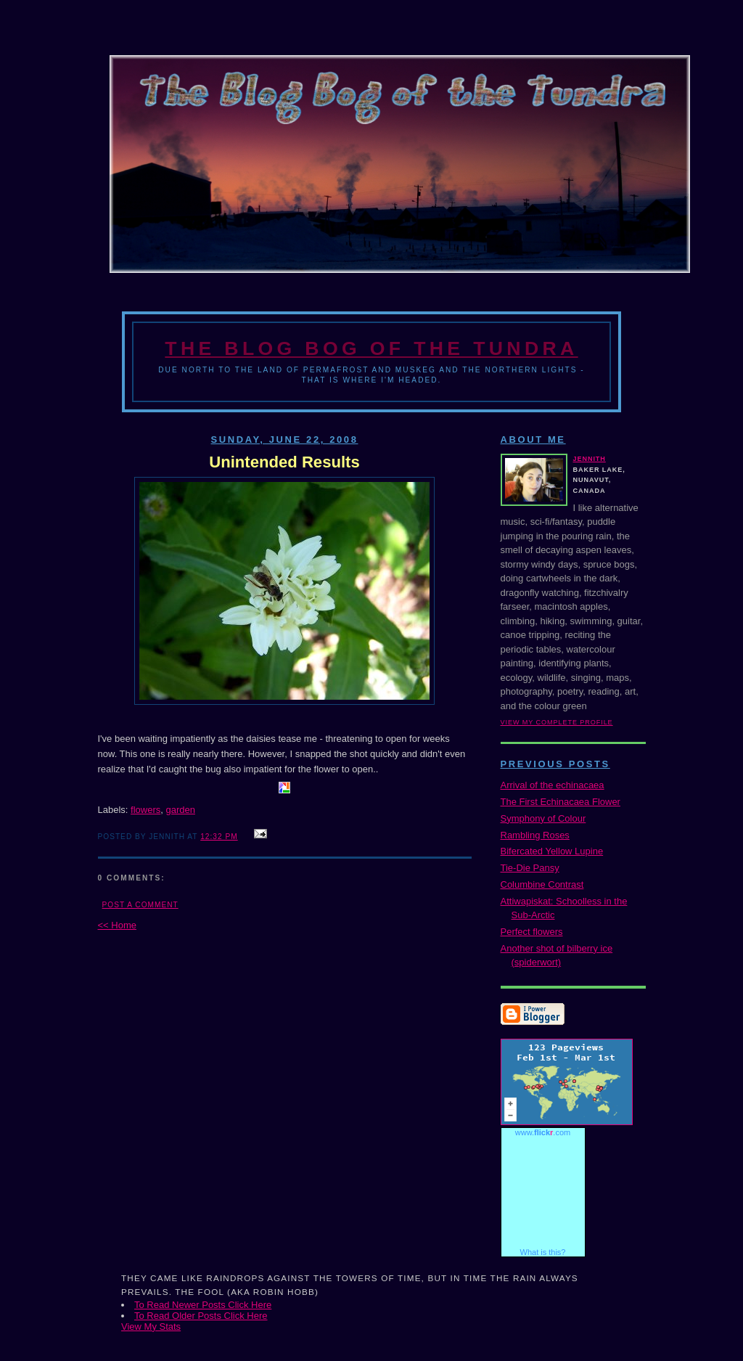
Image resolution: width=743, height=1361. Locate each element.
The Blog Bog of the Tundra (371, 348)
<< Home (117, 925)
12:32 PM (218, 837)
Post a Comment (140, 905)
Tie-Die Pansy (530, 867)
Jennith (589, 458)
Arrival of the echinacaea (552, 785)
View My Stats (151, 1326)
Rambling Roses (535, 835)
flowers (145, 809)
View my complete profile (557, 722)
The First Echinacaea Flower (560, 801)
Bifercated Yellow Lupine (552, 851)
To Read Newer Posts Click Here (202, 1304)
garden (179, 809)
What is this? (543, 1252)
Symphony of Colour (543, 818)
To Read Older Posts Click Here (201, 1315)
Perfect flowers (532, 931)
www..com (542, 1132)
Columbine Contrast (542, 884)
